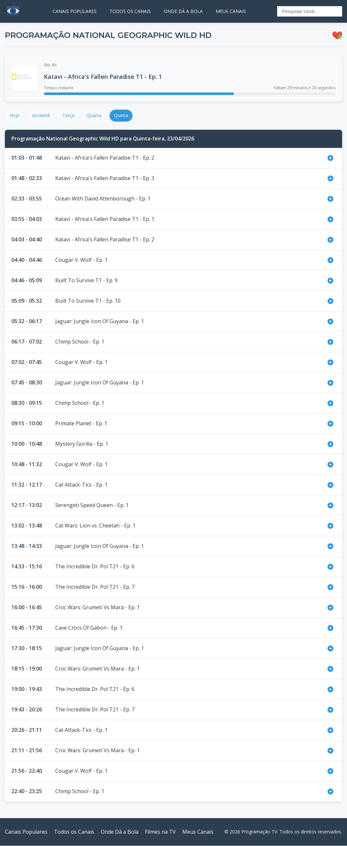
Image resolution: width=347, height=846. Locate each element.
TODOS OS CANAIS (130, 11)
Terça (69, 116)
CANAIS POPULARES (74, 11)
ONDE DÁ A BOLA (183, 11)
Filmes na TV (160, 832)
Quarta (95, 116)
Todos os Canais (74, 832)
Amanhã (41, 116)
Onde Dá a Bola (119, 832)
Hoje (15, 116)
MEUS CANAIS (231, 11)
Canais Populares (26, 832)
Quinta (123, 116)
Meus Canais (197, 832)
